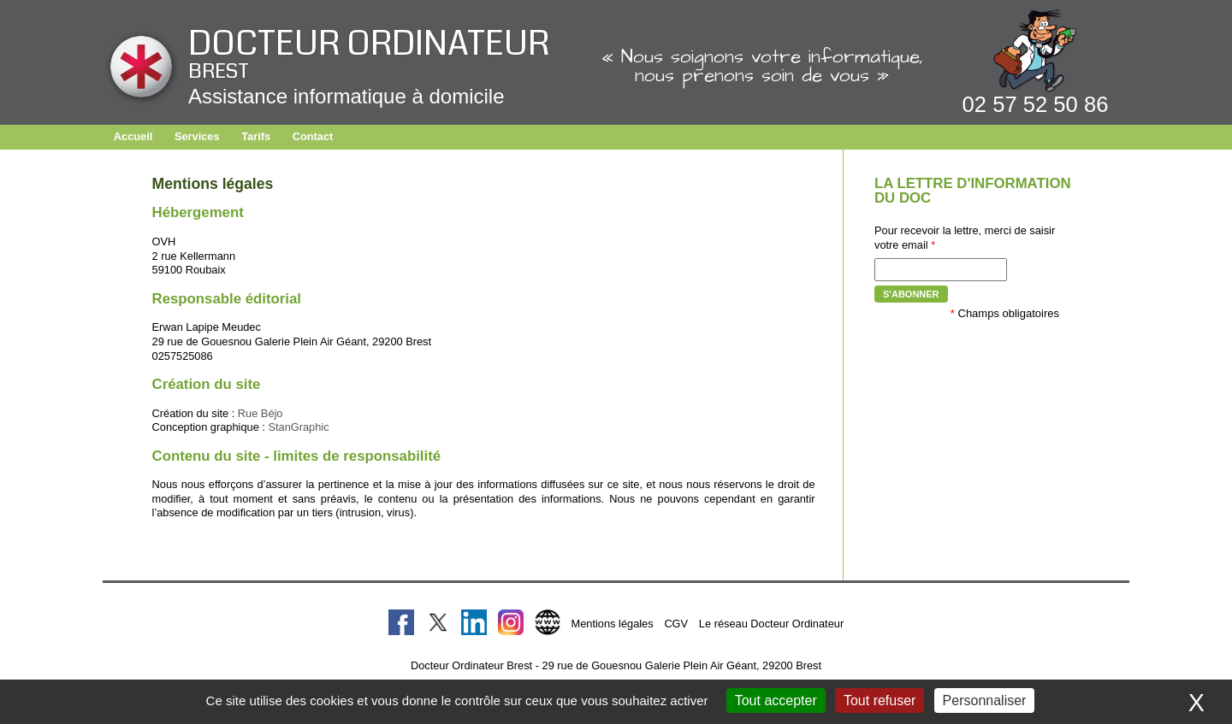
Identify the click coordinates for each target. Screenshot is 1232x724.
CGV (676, 623)
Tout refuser (879, 700)
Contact (313, 136)
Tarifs (255, 136)
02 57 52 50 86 (1035, 104)
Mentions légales (613, 623)
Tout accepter (776, 700)
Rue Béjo (260, 413)
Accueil (133, 136)
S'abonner (911, 294)
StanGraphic (298, 427)
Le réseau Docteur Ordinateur (771, 623)
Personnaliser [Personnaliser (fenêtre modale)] (985, 700)
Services (197, 136)
